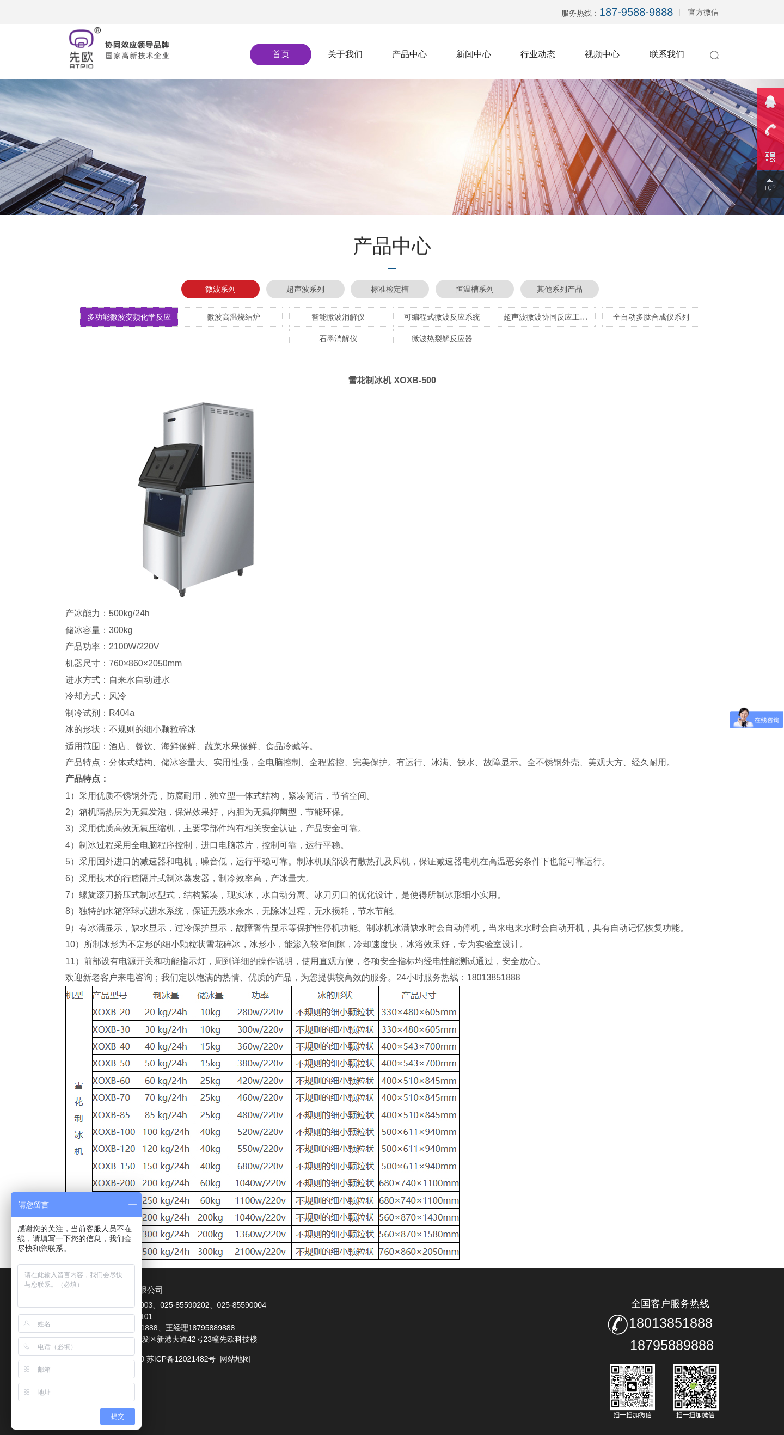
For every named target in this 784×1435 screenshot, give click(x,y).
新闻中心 (473, 54)
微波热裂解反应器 (442, 338)
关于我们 (345, 54)
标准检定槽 (390, 289)
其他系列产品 (560, 289)
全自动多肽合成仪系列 (651, 316)
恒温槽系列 (475, 289)
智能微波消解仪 (338, 316)
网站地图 (235, 1358)
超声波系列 (305, 289)
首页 (281, 54)
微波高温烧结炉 (233, 316)
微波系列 (220, 289)
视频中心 (602, 54)
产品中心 (409, 54)
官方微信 (703, 12)
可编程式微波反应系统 (442, 316)
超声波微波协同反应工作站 (549, 316)
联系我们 (667, 54)
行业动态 (537, 54)
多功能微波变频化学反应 (129, 316)
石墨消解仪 (338, 338)
